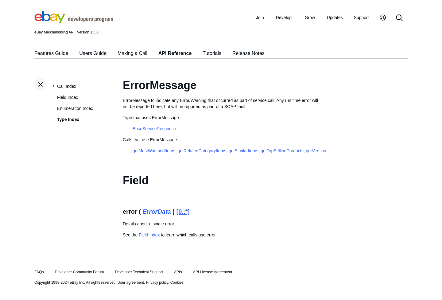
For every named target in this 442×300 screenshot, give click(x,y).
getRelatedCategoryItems (202, 150)
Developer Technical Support (139, 272)
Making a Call (132, 53)
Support (361, 17)
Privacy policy (157, 282)
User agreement (131, 282)
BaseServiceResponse (154, 128)
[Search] (399, 18)
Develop (284, 17)
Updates (335, 17)
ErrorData (156, 211)
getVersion (316, 150)
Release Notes (248, 53)
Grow (310, 17)
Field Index (67, 97)
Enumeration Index (75, 108)
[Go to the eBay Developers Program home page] (73, 21)
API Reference (175, 53)
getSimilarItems (243, 150)
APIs (178, 272)
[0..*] (183, 211)
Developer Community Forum (79, 272)
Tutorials (212, 53)
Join (260, 17)
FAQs (39, 272)
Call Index (66, 86)
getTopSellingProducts (282, 150)
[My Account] (383, 18)
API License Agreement (212, 272)
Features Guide (51, 53)
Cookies (177, 282)
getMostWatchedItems (154, 150)
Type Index (68, 119)
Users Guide (93, 53)
